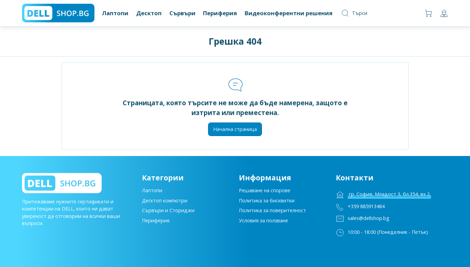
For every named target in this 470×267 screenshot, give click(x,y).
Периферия (155, 223)
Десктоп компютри (164, 203)
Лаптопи (152, 193)
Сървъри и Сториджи (168, 213)
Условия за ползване (263, 223)
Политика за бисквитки (266, 203)
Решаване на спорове (264, 193)
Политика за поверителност (272, 213)
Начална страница (235, 129)
